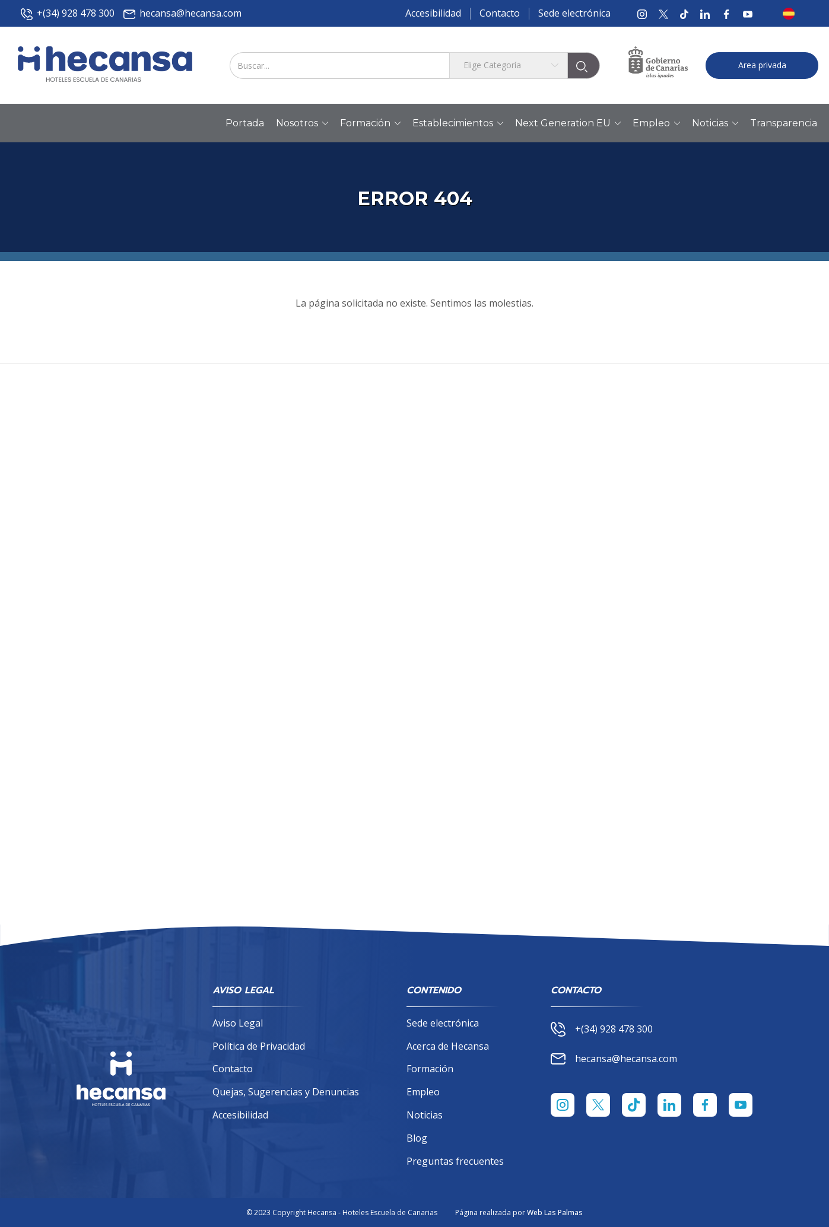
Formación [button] (370, 123)
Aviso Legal (237, 1023)
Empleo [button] (656, 123)
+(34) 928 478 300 (68, 13)
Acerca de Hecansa (447, 1046)
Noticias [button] (715, 123)
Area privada (762, 65)
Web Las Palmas (555, 1212)
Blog (416, 1138)
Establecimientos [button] (457, 123)
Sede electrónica (574, 13)
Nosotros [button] (302, 123)
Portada (244, 123)
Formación (429, 1068)
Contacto (499, 13)
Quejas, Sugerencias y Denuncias (285, 1091)
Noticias (424, 1114)
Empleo (423, 1091)
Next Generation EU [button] (568, 123)
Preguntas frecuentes (455, 1161)
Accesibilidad (433, 13)
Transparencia (783, 123)
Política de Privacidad (258, 1046)
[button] (792, 14)
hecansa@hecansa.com (182, 13)
